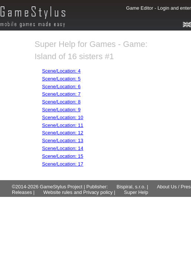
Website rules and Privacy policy (78, 192)
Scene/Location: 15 (62, 156)
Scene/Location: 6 (61, 86)
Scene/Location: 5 (61, 79)
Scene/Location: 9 (61, 109)
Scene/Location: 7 (61, 94)
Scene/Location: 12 (62, 132)
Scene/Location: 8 (61, 102)
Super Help (136, 192)
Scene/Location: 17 (62, 164)
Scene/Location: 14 (62, 148)
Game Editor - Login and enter (158, 8)
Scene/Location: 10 (62, 117)
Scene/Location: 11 (62, 125)
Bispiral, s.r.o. (130, 186)
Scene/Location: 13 (62, 140)
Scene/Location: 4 (61, 71)
